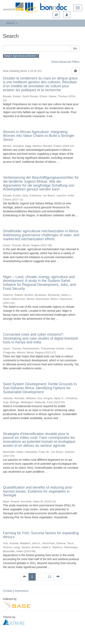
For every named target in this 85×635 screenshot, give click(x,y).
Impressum (22, 590)
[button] (56, 14)
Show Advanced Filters (65, 61)
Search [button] (11, 23)
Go (75, 48)
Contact (7, 590)
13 (49, 577)
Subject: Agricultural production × (21, 56)
